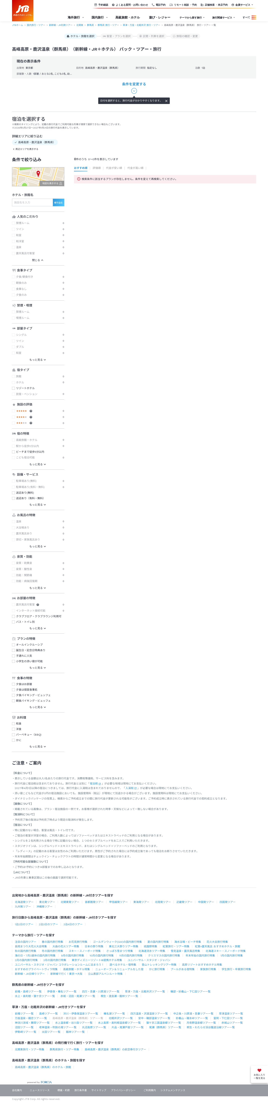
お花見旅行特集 (78, 941)
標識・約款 (63, 1090)
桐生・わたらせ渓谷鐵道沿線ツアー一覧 (211, 1027)
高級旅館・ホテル (127, 17)
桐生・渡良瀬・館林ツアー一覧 (119, 996)
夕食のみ (21, 294)
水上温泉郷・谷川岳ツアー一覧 (74, 1022)
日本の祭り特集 (94, 946)
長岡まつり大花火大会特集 (31, 946)
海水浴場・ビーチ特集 (187, 941)
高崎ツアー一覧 (48, 1013)
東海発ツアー (141, 902)
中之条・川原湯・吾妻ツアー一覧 (193, 1013)
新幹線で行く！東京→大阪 (66, 973)
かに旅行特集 (157, 969)
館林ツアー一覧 (75, 1032)
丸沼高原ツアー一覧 (94, 1027)
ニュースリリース (40, 1090)
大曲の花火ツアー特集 (65, 946)
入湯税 (130, 788)
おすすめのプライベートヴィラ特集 (36, 969)
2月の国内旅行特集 (26, 960)
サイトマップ (98, 1090)
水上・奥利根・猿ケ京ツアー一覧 (35, 996)
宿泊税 (94, 783)
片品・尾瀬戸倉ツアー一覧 (128, 1027)
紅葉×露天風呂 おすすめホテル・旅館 (217, 946)
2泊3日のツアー (48, 924)
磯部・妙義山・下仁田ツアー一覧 (191, 991)
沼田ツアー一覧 (24, 1027)
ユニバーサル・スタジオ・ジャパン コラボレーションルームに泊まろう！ (59, 964)
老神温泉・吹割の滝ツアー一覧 (57, 1027)
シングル (21, 334)
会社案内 (17, 1090)
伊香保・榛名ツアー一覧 (61, 991)
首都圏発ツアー (94, 902)
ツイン (20, 229)
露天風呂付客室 (25, 253)
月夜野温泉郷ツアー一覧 (201, 1022)
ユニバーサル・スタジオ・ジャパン (149, 960)
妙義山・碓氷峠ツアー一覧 (192, 1018)
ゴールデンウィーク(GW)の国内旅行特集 (117, 941)
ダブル (20, 346)
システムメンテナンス (172, 1090)
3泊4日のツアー (73, 924)
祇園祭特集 (150, 946)
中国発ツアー (206, 902)
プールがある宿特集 (183, 969)
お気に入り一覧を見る (259, 1077)
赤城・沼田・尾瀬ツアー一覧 (77, 996)
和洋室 (20, 241)
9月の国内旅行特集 (72, 955)
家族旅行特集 (208, 969)
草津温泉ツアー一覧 (231, 1013)
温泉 (18, 247)
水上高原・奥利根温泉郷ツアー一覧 (119, 1022)
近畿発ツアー (184, 902)
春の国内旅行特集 (52, 941)
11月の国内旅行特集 (130, 955)
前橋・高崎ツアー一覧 (28, 991)
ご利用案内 (149, 1090)
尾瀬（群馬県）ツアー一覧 (165, 1027)
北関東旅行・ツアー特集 (29, 1049)
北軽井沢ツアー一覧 (121, 1018)
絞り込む (58, 203)
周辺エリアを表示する (26, 149)
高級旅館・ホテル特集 (76, 969)
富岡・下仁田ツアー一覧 (228, 1018)
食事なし (21, 288)
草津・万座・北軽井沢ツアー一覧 (145, 991)
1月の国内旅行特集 (232, 955)
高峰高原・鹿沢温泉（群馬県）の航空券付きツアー (115, 1049)
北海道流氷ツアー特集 (151, 951)
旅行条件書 (80, 1090)
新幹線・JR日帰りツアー (30, 973)
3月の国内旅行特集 (54, 960)
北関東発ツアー (70, 902)
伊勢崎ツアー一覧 (25, 1032)
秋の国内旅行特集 (25, 951)
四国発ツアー (228, 902)
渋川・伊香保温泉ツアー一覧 (80, 1013)
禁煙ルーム (22, 223)
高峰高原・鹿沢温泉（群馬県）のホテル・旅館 (43, 1067)
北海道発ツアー (24, 902)
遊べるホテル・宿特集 (122, 964)
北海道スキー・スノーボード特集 (226, 951)
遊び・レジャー (159, 17)
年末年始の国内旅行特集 (200, 955)
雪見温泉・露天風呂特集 (185, 951)
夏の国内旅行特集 (158, 941)
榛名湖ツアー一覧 (114, 1013)
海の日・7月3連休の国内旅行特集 (35, 955)
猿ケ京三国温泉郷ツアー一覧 (163, 1022)
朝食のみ (21, 282)
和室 (18, 235)
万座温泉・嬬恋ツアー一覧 (31, 1018)
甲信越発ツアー (118, 902)
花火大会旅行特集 (217, 941)
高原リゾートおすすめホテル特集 (202, 964)
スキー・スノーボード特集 (85, 951)
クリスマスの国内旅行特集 (164, 955)
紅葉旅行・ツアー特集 (176, 946)
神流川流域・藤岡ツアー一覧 (32, 1022)
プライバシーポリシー (123, 1090)
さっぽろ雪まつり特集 (119, 951)
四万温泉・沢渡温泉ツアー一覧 (149, 1013)
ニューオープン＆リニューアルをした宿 (119, 969)
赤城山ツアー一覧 (232, 1022)
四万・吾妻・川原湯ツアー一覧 (100, 991)
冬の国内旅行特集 (52, 951)
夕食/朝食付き (24, 276)
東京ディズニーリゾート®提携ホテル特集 (97, 960)
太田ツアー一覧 (51, 1032)
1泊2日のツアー (24, 924)
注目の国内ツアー (25, 941)
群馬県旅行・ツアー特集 (64, 1049)
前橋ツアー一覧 (24, 1013)
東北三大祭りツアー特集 (123, 946)
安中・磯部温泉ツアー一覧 (154, 1018)
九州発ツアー (23, 906)
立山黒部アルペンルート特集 (105, 973)
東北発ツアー (47, 902)
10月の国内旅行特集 (102, 955)
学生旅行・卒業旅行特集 (236, 969)
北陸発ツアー (163, 902)
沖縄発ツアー (44, 906)
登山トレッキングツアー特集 (159, 964)
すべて (246, 17)
